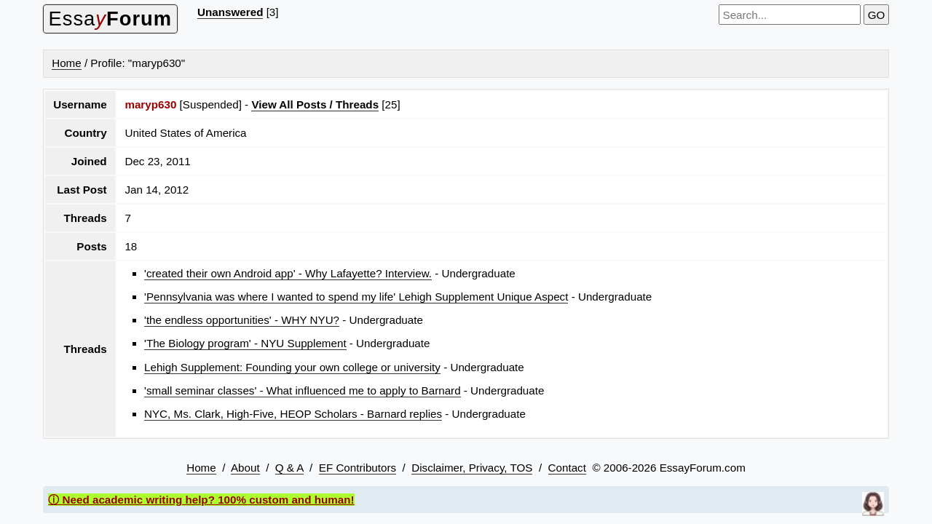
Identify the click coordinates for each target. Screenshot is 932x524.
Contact (567, 467)
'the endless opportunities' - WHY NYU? (241, 320)
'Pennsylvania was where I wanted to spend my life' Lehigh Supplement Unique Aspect (356, 296)
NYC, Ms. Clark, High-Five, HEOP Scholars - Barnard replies (293, 414)
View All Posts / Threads (315, 104)
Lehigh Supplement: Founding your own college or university (292, 367)
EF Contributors (357, 467)
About (245, 467)
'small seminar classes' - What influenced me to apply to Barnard (302, 390)
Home (67, 63)
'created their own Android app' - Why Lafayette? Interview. (288, 273)
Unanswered (230, 12)
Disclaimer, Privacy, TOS (471, 467)
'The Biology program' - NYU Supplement (245, 343)
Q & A (289, 467)
